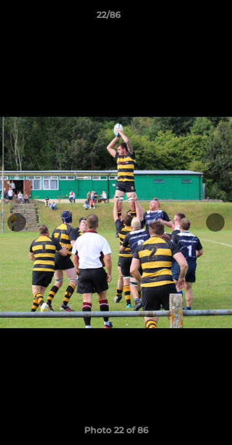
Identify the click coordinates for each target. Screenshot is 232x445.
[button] (187, 17)
